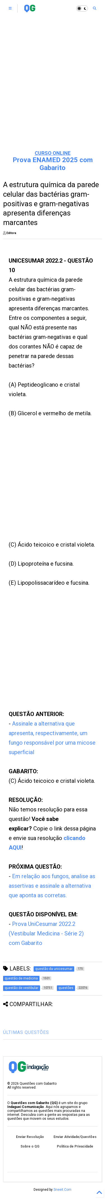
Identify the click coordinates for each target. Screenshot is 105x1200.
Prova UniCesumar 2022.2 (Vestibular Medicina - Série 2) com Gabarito (46, 933)
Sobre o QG (29, 1146)
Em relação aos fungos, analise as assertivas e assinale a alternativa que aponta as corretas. (52, 886)
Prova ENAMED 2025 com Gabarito (53, 164)
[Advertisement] (52, 89)
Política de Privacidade (75, 1146)
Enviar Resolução (30, 1137)
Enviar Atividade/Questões (75, 1137)
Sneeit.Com (62, 1190)
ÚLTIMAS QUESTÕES (26, 1032)
